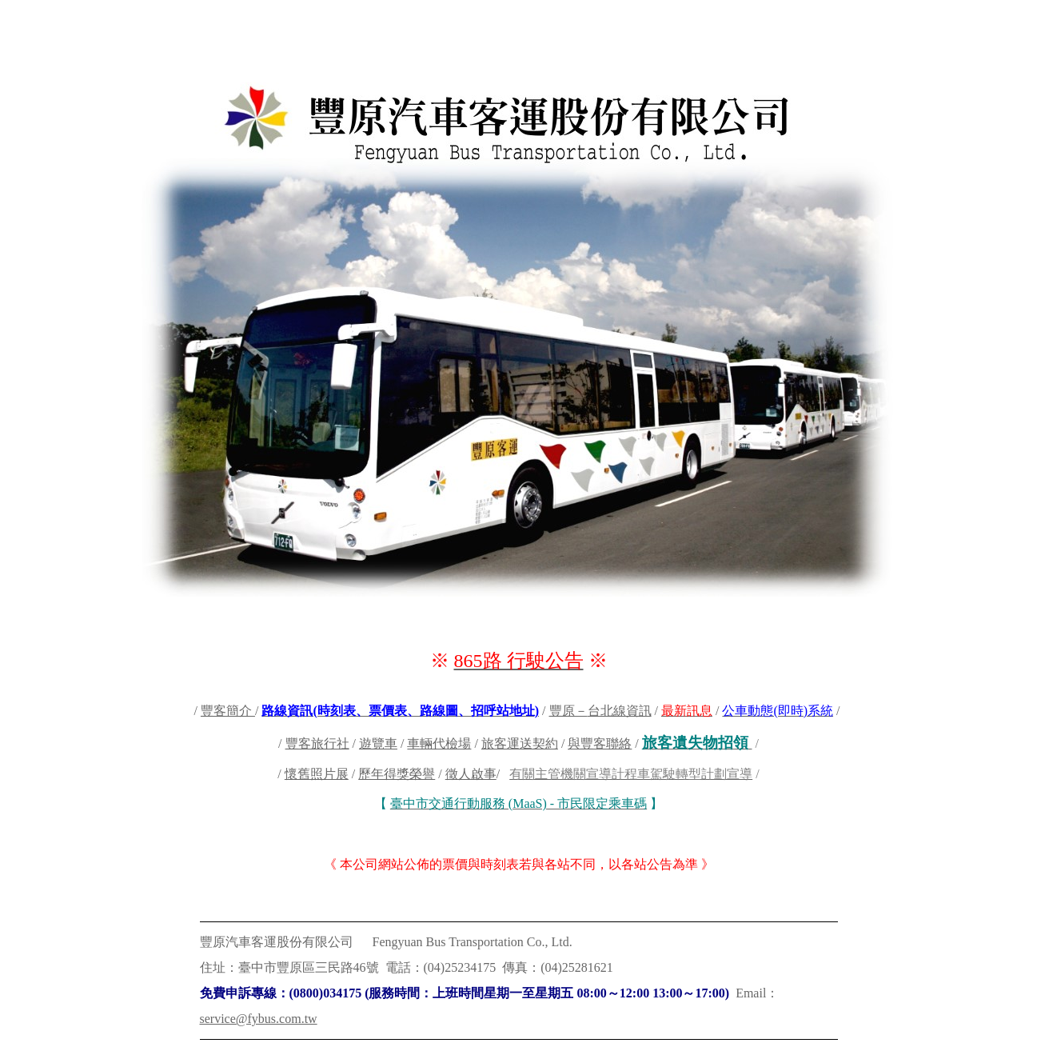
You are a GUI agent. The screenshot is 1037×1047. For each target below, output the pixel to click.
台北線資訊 (620, 710)
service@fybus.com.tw (258, 1018)
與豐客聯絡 (600, 743)
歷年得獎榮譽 (396, 774)
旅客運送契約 (519, 743)
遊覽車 (378, 743)
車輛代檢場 (439, 743)
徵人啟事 (471, 774)
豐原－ (568, 710)
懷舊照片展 (317, 774)
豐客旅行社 (317, 743)
